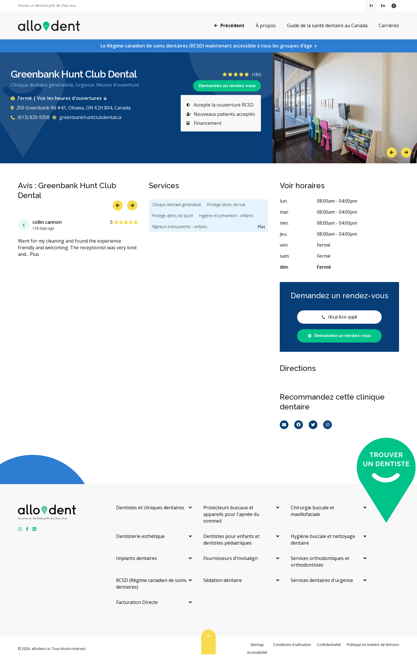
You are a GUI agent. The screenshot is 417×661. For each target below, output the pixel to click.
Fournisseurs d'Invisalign (230, 558)
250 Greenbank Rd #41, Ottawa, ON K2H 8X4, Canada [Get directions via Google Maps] (70, 108)
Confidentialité (329, 644)
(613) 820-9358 (30, 117)
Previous (392, 152)
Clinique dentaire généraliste (176, 204)
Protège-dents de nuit (226, 204)
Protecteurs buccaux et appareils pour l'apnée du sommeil (231, 514)
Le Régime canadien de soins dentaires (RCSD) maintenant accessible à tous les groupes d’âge (206, 46)
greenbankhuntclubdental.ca (86, 117)
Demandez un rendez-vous (227, 85)
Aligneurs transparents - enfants (179, 226)
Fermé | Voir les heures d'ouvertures (60, 98)
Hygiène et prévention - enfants (226, 215)
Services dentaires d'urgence (322, 580)
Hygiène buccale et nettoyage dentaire (323, 539)
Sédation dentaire (222, 580)
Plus (34, 254)
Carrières (389, 25)
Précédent (229, 25)
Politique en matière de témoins (373, 644)
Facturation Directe (137, 602)
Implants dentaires (136, 558)
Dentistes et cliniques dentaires (150, 507)
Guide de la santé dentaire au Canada (327, 25)
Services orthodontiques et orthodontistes (320, 561)
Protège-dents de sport (172, 215)
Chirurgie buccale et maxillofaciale (312, 510)
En (383, 5)
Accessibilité (257, 652)
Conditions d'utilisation (292, 644)
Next (406, 152)
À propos (266, 25)
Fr (371, 5)
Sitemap (257, 644)
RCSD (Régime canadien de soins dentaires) (151, 583)
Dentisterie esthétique (140, 536)
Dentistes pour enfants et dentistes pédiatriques (231, 539)
